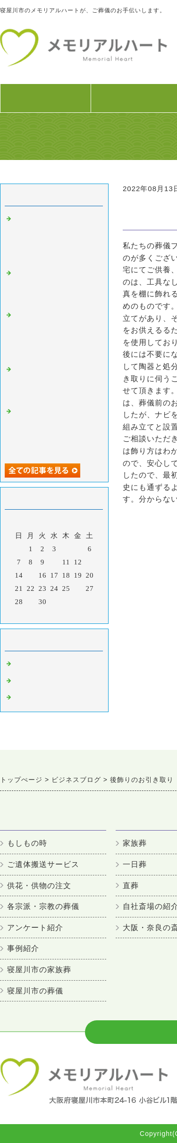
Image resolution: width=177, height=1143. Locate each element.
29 (31, 601)
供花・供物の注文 (39, 886)
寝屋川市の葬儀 (40, 664)
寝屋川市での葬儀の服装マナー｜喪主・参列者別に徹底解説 (55, 382)
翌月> (74, 614)
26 (78, 588)
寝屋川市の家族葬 (39, 970)
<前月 (34, 614)
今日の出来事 (36, 697)
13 (90, 562)
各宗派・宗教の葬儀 (43, 906)
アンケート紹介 (35, 928)
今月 (54, 614)
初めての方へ (45, 102)
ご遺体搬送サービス (43, 864)
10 (55, 562)
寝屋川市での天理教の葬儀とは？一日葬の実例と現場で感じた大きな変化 (55, 285)
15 (31, 575)
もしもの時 (27, 843)
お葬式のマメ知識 (44, 681)
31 (55, 601)
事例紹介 (23, 948)
